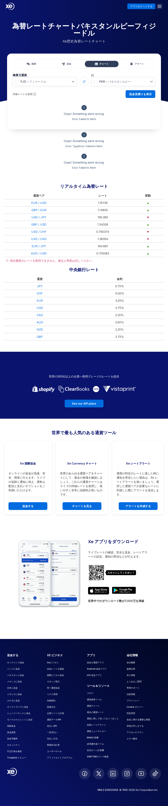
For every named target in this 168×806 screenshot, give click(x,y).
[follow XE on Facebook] (84, 773)
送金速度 (11, 732)
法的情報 (131, 694)
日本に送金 (12, 688)
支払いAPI (52, 726)
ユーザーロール (54, 751)
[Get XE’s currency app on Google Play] (124, 591)
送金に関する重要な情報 (138, 719)
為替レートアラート (96, 725)
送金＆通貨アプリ (95, 662)
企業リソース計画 (55, 713)
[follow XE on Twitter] (98, 773)
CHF (40, 293)
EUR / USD (38, 203)
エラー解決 (132, 738)
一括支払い (52, 732)
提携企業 (131, 668)
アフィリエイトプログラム (59, 757)
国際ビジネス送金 (55, 675)
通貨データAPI (54, 719)
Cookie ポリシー (135, 707)
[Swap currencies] (84, 81)
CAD (40, 315)
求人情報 (131, 675)
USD (40, 308)
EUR (40, 300)
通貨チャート (93, 706)
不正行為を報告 (14, 751)
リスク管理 (52, 694)
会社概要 (131, 662)
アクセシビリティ (135, 732)
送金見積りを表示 (140, 94)
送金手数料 (12, 738)
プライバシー (133, 700)
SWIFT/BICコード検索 (97, 756)
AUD (40, 322)
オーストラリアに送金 (17, 707)
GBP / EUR (38, 210)
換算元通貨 (20, 75)
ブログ (90, 693)
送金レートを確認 (55, 668)
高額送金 (11, 726)
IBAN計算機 (92, 737)
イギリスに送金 (14, 694)
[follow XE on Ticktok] (155, 773)
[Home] (10, 6)
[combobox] (45, 81)
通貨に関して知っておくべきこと (103, 718)
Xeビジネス (52, 662)
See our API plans (84, 403)
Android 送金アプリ (97, 668)
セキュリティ (13, 745)
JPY (40, 286)
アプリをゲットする (141, 6)
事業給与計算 (53, 745)
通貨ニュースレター (96, 731)
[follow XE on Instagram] (127, 773)
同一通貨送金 (53, 688)
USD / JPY (38, 217)
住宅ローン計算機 (95, 750)
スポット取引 (53, 681)
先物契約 (51, 700)
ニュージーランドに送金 (18, 713)
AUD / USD (39, 253)
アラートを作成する (138, 506)
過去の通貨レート (95, 712)
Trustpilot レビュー (16, 757)
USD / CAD (38, 239)
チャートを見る (82, 506)
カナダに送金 (13, 700)
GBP (40, 337)
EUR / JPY (39, 246)
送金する (28, 506)
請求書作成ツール (95, 744)
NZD (40, 329)
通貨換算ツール (94, 699)
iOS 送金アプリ (94, 675)
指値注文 (51, 707)
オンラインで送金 (15, 662)
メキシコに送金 (14, 681)
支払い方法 (52, 738)
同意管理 (131, 713)
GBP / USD (38, 224)
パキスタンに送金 (15, 675)
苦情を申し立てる (135, 726)
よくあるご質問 (134, 681)
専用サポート (133, 688)
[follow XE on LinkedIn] (113, 773)
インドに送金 (13, 668)
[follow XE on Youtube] (141, 773)
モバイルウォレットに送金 (20, 719)
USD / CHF (38, 231)
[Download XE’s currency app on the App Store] (98, 591)
